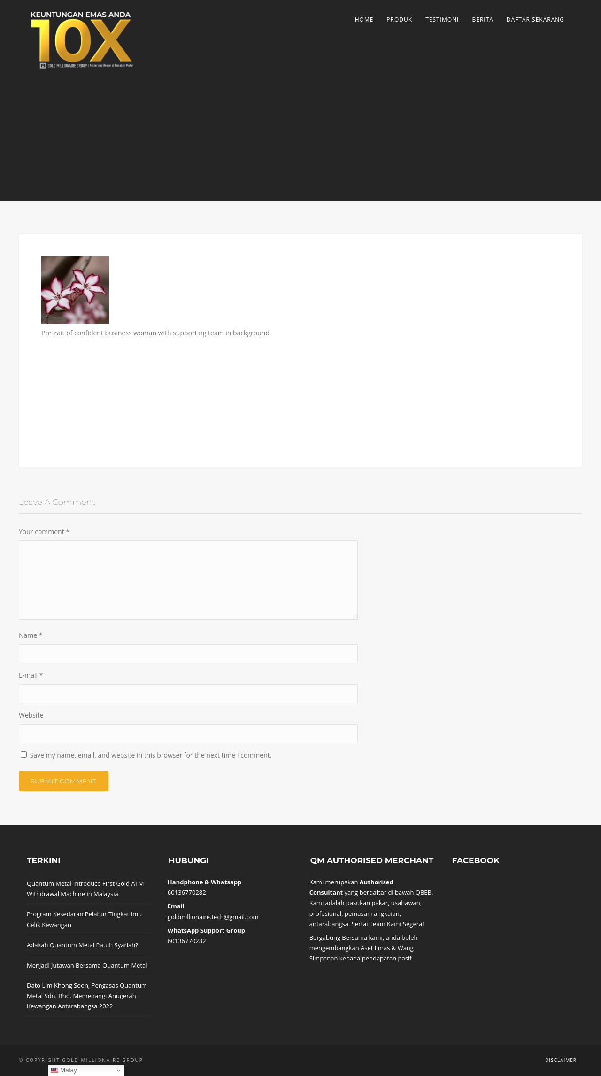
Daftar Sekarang (535, 19)
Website (31, 715)
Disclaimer (561, 1060)
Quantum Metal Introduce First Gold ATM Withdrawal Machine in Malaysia (85, 888)
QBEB (423, 892)
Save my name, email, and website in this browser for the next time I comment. (151, 755)
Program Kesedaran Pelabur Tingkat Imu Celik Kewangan (84, 919)
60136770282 (187, 892)
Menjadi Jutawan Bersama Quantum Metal (87, 965)
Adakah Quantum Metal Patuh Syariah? (82, 945)
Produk (399, 19)
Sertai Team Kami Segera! (388, 924)
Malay (64, 1070)
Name (31, 635)
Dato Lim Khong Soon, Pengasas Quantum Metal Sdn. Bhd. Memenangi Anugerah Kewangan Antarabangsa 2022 (87, 995)
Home (364, 19)
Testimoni (442, 19)
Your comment (44, 531)
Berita (482, 19)
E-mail (31, 675)
